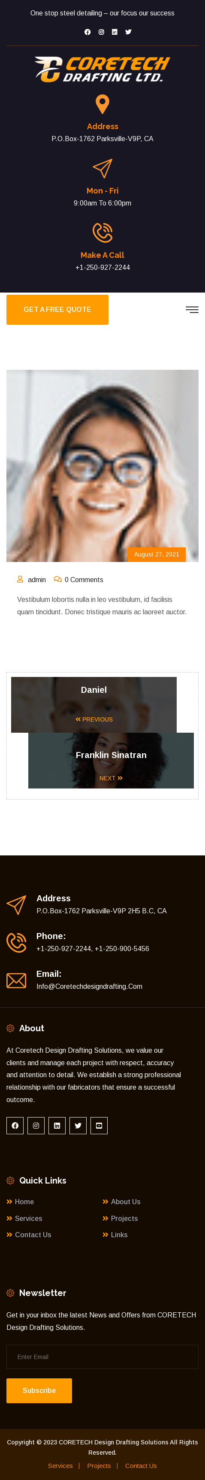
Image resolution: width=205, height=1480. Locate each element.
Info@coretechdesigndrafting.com (89, 986)
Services (28, 1218)
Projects (124, 1218)
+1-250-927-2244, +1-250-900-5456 (92, 948)
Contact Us (33, 1234)
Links (119, 1234)
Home (24, 1201)
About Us (126, 1201)
